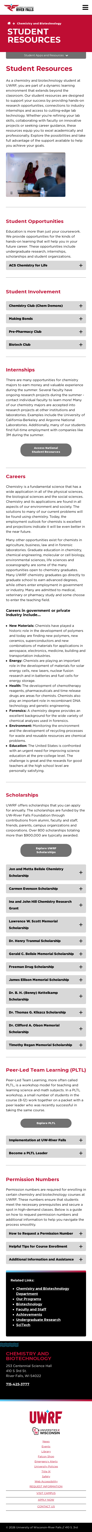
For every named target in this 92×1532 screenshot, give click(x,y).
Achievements (29, 1315)
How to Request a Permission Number (41, 1233)
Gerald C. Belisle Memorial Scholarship (41, 954)
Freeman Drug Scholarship (31, 967)
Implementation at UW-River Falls (37, 1140)
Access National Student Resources (46, 450)
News (46, 1441)
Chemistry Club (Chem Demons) (36, 306)
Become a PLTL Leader (28, 1153)
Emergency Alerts (46, 1461)
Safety (46, 1476)
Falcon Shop (46, 1456)
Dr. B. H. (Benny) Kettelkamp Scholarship (33, 996)
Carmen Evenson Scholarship (33, 889)
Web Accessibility (46, 1481)
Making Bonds (21, 319)
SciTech (23, 1325)
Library (46, 1451)
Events (46, 1446)
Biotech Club (19, 344)
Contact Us (46, 1506)
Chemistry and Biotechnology (39, 23)
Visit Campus (46, 1493)
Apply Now (46, 1499)
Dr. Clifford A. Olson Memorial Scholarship (34, 1028)
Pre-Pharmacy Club (25, 332)
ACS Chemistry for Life (28, 265)
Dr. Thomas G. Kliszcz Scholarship (37, 1012)
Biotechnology (29, 1304)
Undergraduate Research (38, 1320)
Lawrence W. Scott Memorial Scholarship (33, 924)
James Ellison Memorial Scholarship (39, 980)
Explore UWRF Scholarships (46, 850)
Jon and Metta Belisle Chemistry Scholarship (36, 872)
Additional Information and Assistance (41, 1259)
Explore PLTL (46, 1123)
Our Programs (28, 1299)
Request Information (46, 1486)
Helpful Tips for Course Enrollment (38, 1246)
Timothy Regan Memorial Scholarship (40, 1045)
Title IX (46, 1471)
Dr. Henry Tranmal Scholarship (35, 941)
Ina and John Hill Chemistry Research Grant (40, 905)
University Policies (46, 1466)
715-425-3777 (17, 1384)
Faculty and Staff (31, 1309)
